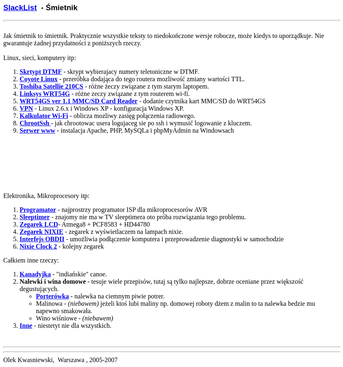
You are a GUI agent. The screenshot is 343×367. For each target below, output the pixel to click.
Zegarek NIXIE (41, 231)
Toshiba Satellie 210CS (51, 86)
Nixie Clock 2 (38, 246)
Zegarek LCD (39, 224)
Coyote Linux (39, 79)
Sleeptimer (35, 217)
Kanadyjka (35, 274)
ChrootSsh (35, 123)
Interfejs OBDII (42, 239)
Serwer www (37, 130)
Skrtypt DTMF (41, 71)
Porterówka (52, 296)
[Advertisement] (171, 166)
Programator (38, 209)
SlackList (20, 7)
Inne (26, 325)
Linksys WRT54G (45, 93)
